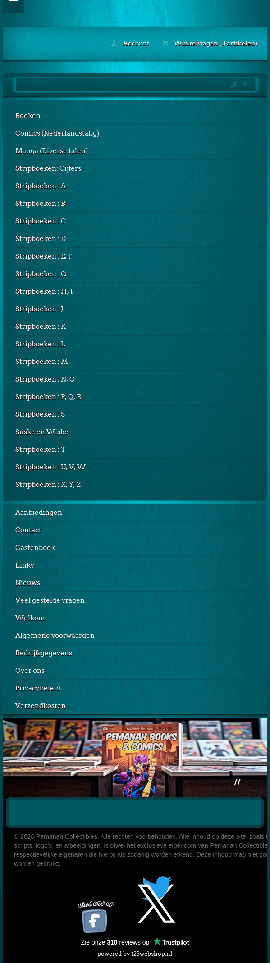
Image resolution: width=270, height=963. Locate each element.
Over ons (30, 671)
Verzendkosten (40, 706)
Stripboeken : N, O (45, 379)
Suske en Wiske (42, 432)
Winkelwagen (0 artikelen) (209, 43)
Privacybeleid (37, 688)
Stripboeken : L (40, 344)
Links (24, 565)
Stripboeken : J (39, 309)
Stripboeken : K (40, 327)
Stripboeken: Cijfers (48, 168)
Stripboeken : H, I (44, 291)
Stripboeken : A (40, 186)
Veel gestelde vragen (50, 600)
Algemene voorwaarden (55, 635)
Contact (28, 530)
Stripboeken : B (40, 204)
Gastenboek (35, 548)
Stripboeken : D (40, 239)
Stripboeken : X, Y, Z (48, 485)
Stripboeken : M (41, 362)
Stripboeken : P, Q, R (48, 397)
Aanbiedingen (38, 513)
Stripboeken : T (40, 449)
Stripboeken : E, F (43, 256)
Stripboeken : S (40, 414)
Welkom (30, 618)
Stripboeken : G (40, 274)
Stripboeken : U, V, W (50, 467)
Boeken (28, 116)
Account (130, 43)
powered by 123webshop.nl (134, 952)
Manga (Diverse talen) (51, 151)
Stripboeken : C (40, 221)
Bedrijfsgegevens (43, 653)
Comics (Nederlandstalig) (57, 133)
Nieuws (27, 583)
